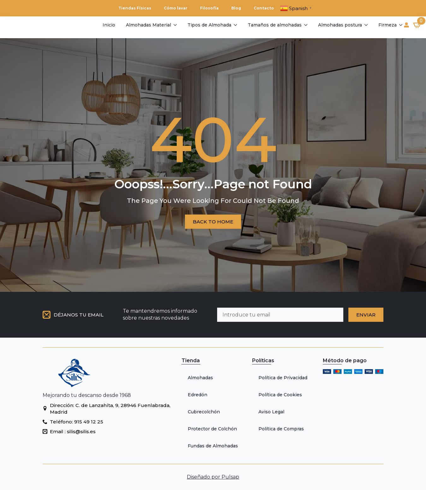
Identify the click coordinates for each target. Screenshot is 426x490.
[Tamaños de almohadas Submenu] (305, 25)
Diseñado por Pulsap (213, 477)
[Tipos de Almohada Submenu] (235, 25)
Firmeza (387, 25)
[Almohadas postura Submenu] (365, 25)
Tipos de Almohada (209, 25)
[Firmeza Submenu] (400, 25)
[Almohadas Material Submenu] (174, 25)
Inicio (109, 25)
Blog (236, 8)
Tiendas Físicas (134, 8)
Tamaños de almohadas (275, 25)
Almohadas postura (340, 25)
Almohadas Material (148, 25)
